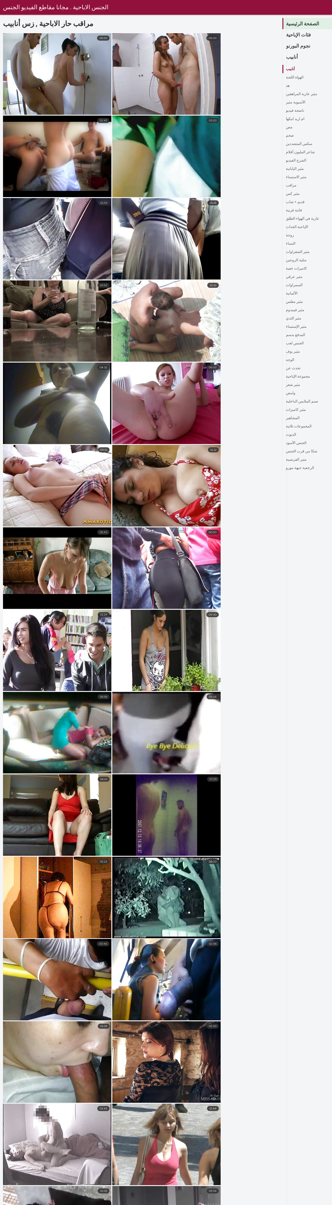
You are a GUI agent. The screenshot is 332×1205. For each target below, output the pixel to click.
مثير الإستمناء (296, 327)
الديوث (291, 435)
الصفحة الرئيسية (303, 24)
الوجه (290, 360)
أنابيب (292, 57)
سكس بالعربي (265, 1201)
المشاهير (292, 418)
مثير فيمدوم (295, 310)
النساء (290, 244)
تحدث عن (293, 368)
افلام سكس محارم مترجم (25, 1201)
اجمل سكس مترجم (155, 1201)
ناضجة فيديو (295, 111)
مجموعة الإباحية (298, 377)
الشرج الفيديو (296, 160)
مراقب (291, 185)
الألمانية (291, 293)
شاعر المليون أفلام (300, 152)
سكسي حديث (118, 1201)
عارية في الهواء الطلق (302, 219)
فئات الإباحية (299, 35)
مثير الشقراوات (298, 252)
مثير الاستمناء (296, 177)
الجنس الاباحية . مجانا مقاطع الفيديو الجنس (56, 8)
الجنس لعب (295, 343)
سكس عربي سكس (196, 1201)
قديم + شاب (295, 202)
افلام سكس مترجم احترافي (309, 1201)
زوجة (290, 235)
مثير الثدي (293, 318)
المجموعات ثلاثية (298, 426)
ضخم (290, 136)
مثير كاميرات (296, 410)
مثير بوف (293, 352)
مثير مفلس (294, 302)
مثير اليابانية (295, 169)
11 (193, 1142)
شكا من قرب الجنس (301, 451)
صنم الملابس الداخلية (302, 401)
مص (289, 127)
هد (288, 86)
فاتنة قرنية (294, 210)
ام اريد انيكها (295, 119)
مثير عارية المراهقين (301, 94)
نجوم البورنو (298, 46)
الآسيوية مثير (295, 102)
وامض (290, 393)
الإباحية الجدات (297, 227)
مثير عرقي (294, 277)
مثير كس (293, 194)
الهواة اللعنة (294, 77)
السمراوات (294, 285)
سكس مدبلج (233, 1201)
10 (178, 1142)
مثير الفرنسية (296, 460)
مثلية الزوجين (296, 260)
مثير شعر (293, 385)
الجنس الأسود (296, 443)
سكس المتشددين (299, 144)
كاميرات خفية (296, 268)
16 (208, 1142)
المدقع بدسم (295, 335)
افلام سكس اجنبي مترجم (76, 1201)
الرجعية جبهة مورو (300, 468)
